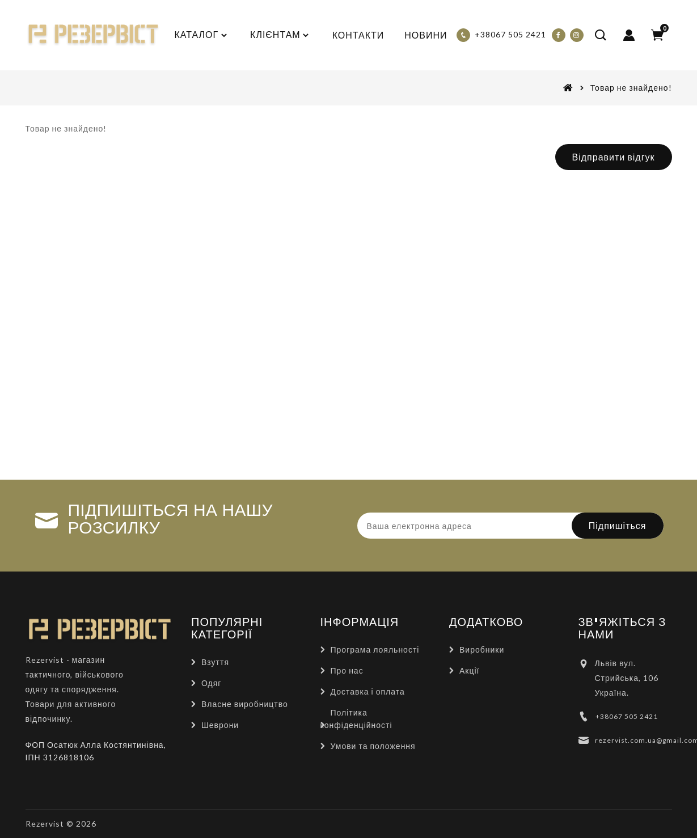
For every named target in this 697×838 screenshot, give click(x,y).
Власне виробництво (244, 704)
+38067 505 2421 (626, 716)
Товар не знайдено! (631, 87)
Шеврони (220, 725)
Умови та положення (373, 746)
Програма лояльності (375, 649)
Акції (469, 670)
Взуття (215, 662)
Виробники (481, 649)
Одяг (211, 683)
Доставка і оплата (368, 691)
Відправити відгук (613, 156)
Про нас (347, 670)
